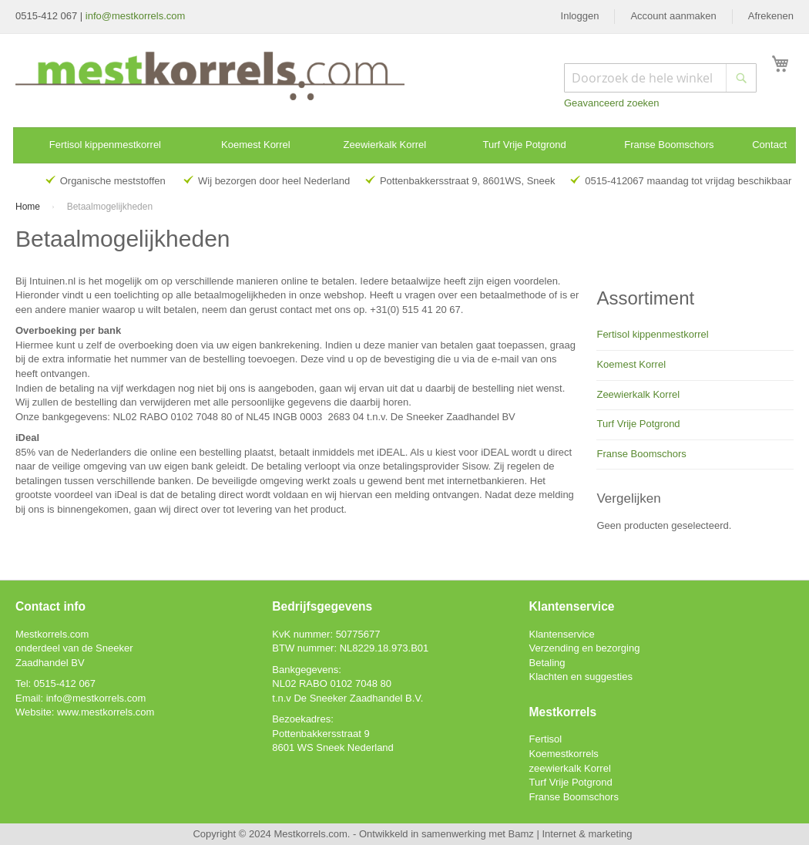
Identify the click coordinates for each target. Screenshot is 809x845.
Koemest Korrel (631, 364)
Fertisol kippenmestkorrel (652, 334)
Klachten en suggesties (581, 676)
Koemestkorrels (564, 753)
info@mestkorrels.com (136, 16)
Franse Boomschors (641, 454)
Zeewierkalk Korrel (638, 394)
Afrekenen (771, 16)
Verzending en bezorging (584, 648)
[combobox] (660, 78)
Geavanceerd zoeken (612, 103)
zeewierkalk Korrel (570, 768)
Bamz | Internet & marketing (571, 834)
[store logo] (209, 76)
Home (28, 206)
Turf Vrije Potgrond (638, 423)
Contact (769, 144)
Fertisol (545, 739)
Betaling (547, 662)
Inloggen (580, 16)
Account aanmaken (673, 16)
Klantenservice (562, 634)
